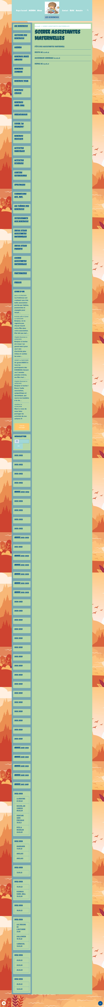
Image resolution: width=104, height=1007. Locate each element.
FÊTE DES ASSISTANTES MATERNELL (49, 46)
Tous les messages (22, 428)
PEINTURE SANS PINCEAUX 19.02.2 (20, 828)
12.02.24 (19, 1001)
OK (19, 448)
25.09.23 (19, 996)
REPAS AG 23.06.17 (42, 64)
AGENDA (32, 10)
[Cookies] (4, 1003)
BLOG (72, 10)
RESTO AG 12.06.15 (42, 52)
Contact (65, 10)
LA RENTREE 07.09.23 (21, 808)
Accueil (37, 26)
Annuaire (79, 10)
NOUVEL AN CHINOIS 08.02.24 (21, 817)
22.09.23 (19, 972)
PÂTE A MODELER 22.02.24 (20, 839)
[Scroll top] (100, 1003)
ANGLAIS (20, 863)
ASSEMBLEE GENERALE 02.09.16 (47, 58)
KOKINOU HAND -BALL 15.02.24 (21, 904)
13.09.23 (19, 882)
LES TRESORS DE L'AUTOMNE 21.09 (21, 939)
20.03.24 (20, 982)
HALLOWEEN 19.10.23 (21, 949)
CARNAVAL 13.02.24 (21, 956)
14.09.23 (20, 897)
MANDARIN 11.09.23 (21, 857)
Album (39, 10)
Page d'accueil (21, 10)
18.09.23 (19, 921)
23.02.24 (20, 977)
